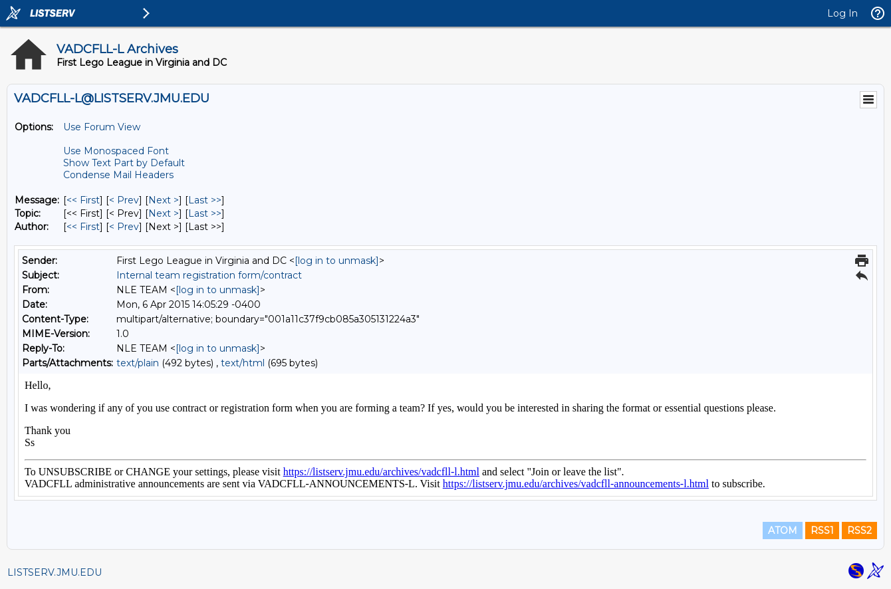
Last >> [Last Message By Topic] (204, 213)
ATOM (782, 530)
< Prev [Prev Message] (124, 200)
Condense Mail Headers (118, 175)
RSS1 (822, 530)
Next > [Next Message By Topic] (163, 213)
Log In (842, 13)
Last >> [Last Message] (204, 200)
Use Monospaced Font (116, 151)
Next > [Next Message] (163, 200)
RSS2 (859, 530)
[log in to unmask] (337, 261)
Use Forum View (101, 127)
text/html (243, 363)
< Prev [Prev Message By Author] (124, 227)
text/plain (137, 363)
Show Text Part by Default (124, 163)
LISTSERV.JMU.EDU (54, 572)
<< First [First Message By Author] (83, 227)
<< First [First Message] (83, 200)
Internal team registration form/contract (209, 275)
